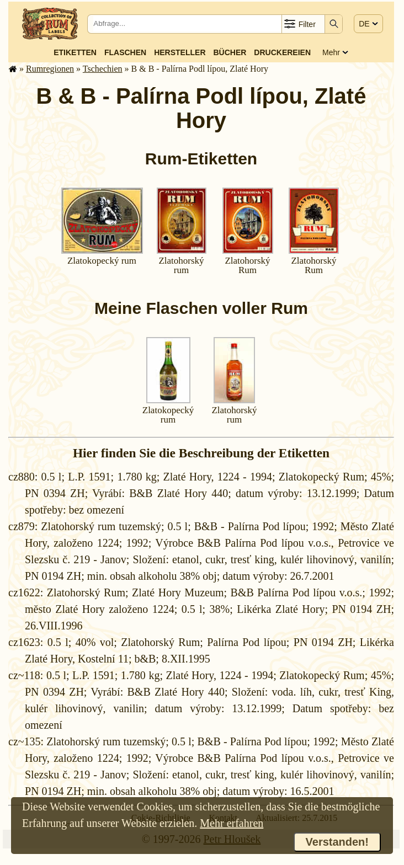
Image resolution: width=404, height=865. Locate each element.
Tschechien (103, 68)
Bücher (229, 52)
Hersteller (179, 52)
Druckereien (282, 52)
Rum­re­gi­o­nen (50, 68)
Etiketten (75, 52)
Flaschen (125, 52)
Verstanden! (337, 842)
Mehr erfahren (231, 823)
